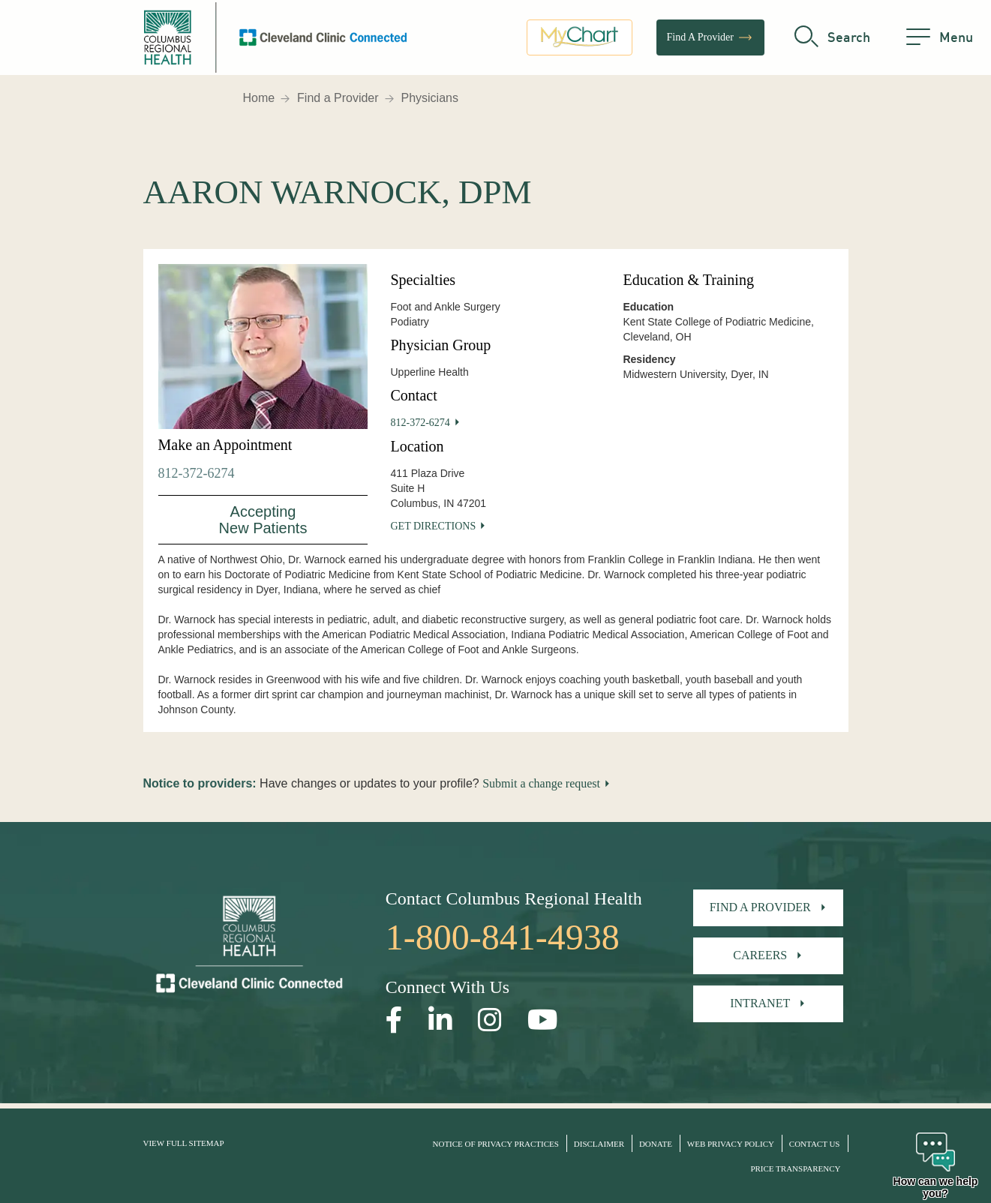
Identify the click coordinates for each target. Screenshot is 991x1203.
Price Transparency (795, 1168)
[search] (832, 41)
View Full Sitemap (183, 1143)
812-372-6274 (196, 473)
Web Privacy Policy (730, 1143)
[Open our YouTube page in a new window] (542, 1020)
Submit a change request (541, 783)
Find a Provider (338, 98)
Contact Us (814, 1143)
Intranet (760, 1003)
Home (259, 98)
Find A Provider (710, 41)
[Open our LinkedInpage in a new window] (440, 1020)
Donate (655, 1143)
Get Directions (433, 526)
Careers (760, 955)
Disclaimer (599, 1143)
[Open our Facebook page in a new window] (394, 1020)
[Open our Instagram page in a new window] (490, 1020)
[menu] (939, 41)
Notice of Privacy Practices (496, 1143)
